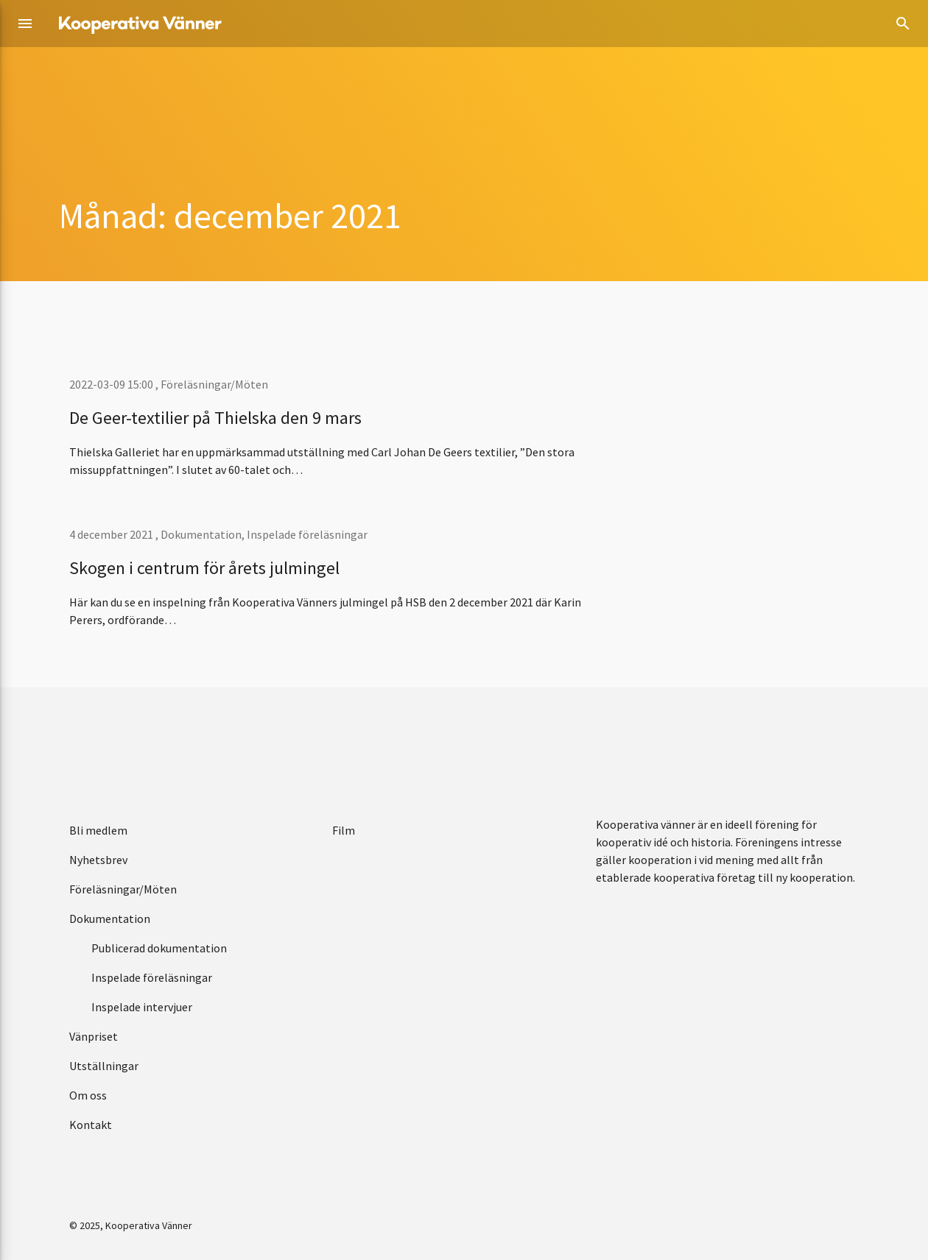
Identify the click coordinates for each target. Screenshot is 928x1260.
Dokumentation (201, 534)
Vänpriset (93, 1036)
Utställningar (103, 1065)
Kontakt (90, 1124)
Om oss (88, 1095)
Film (343, 830)
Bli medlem (98, 830)
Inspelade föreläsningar (307, 534)
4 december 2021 (112, 534)
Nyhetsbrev (98, 859)
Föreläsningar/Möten (214, 384)
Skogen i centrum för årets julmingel (204, 567)
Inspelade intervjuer (141, 1006)
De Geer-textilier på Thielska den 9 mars (215, 417)
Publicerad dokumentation (159, 948)
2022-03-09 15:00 (112, 384)
